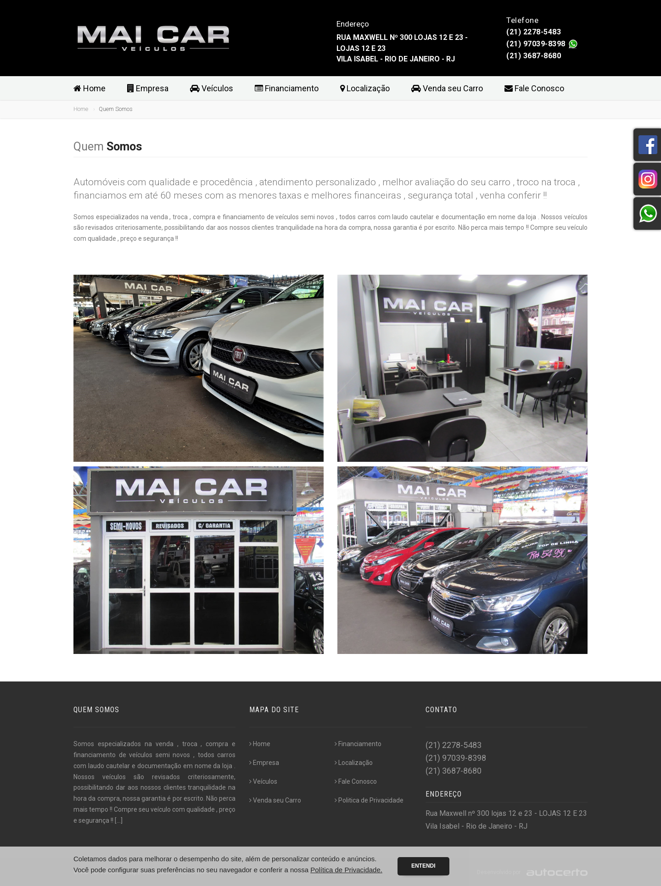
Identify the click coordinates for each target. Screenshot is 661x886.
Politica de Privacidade (369, 800)
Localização (365, 88)
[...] (119, 820)
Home (89, 88)
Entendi (423, 866)
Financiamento (287, 88)
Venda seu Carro (447, 88)
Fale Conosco (534, 88)
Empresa (147, 88)
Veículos (211, 88)
